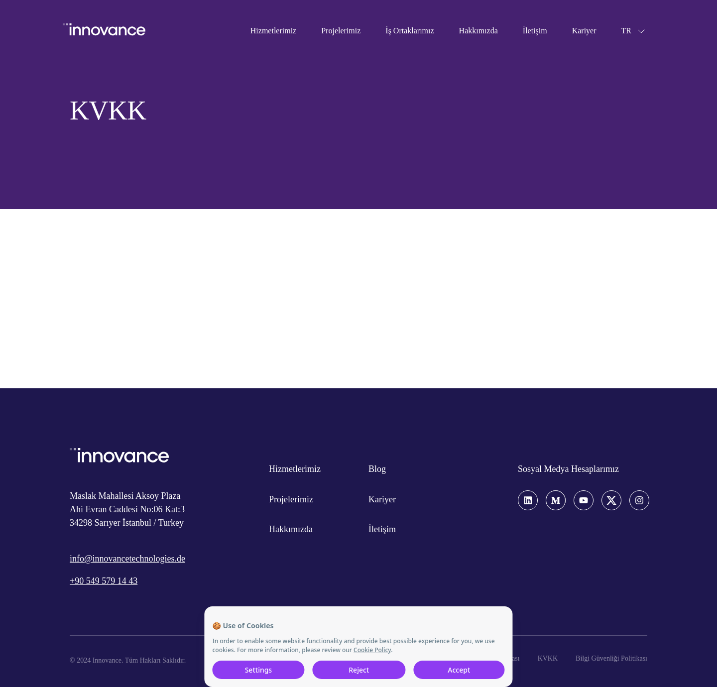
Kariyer (584, 30)
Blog (377, 469)
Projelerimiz (340, 30)
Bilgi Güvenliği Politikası (611, 658)
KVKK (548, 658)
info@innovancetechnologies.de (127, 559)
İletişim (535, 30)
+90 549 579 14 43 (103, 581)
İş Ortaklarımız (409, 30)
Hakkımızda (478, 30)
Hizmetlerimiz (273, 30)
